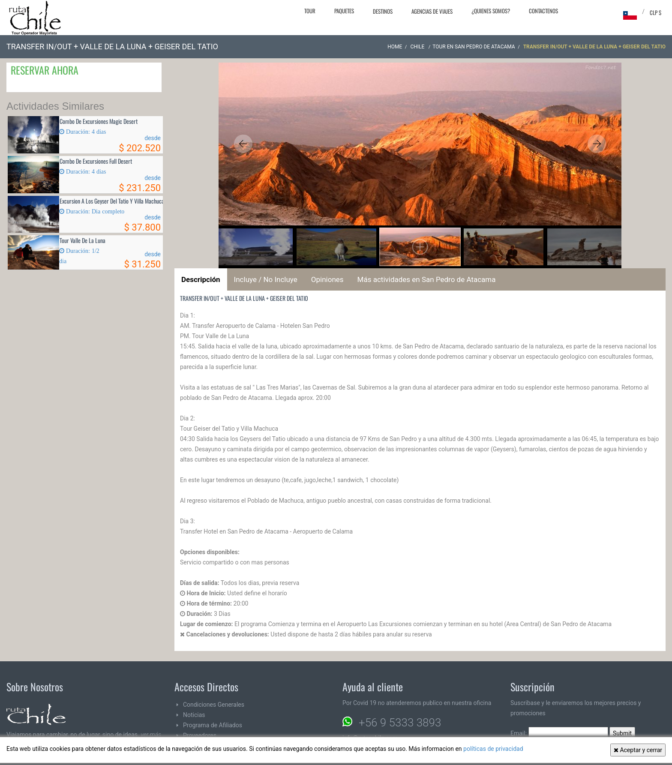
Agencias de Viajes (432, 11)
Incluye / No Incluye (265, 279)
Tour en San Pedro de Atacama (473, 47)
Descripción (200, 279)
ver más (151, 734)
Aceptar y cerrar (638, 750)
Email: (559, 733)
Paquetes (344, 10)
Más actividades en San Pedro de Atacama (426, 279)
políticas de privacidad (493, 748)
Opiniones (327, 279)
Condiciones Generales (213, 704)
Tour (309, 10)
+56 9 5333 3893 (400, 722)
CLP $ (655, 12)
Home (394, 47)
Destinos (383, 11)
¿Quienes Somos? (490, 10)
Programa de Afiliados (212, 725)
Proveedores (199, 735)
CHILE (418, 47)
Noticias (194, 714)
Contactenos (543, 10)
